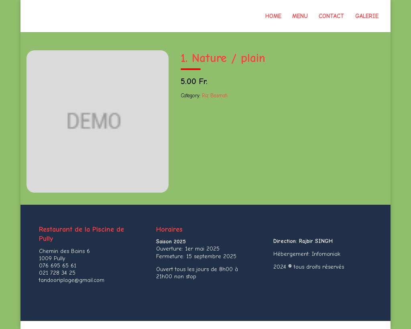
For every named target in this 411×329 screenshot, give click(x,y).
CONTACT (331, 16)
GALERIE (366, 16)
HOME (273, 16)
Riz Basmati (215, 96)
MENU (300, 16)
